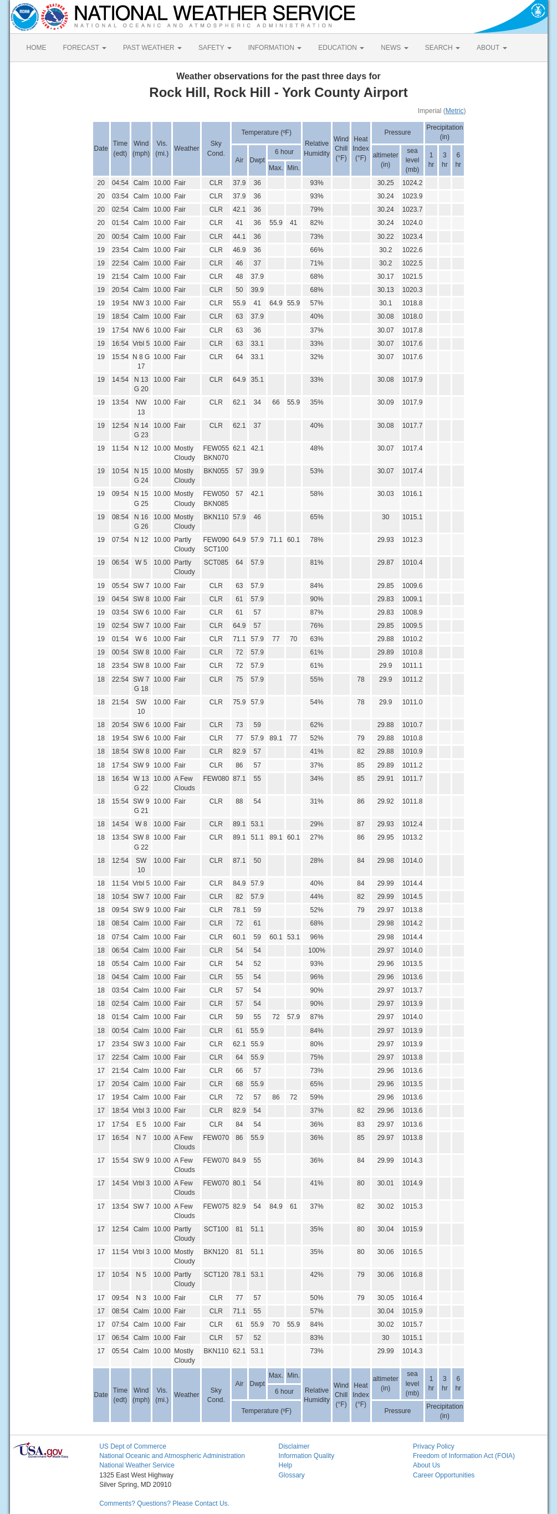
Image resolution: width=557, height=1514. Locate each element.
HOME (37, 48)
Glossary (291, 1475)
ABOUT (492, 48)
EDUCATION (341, 48)
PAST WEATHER (152, 48)
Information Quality (306, 1456)
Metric (455, 111)
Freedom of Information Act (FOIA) (464, 1456)
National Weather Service (137, 1465)
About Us (426, 1465)
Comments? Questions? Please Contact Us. (164, 1503)
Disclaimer (293, 1446)
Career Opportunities (443, 1475)
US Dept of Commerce (132, 1446)
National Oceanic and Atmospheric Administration (172, 1456)
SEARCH (442, 48)
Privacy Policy (433, 1446)
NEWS (394, 48)
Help (285, 1465)
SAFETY (215, 48)
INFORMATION (275, 48)
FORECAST (84, 48)
